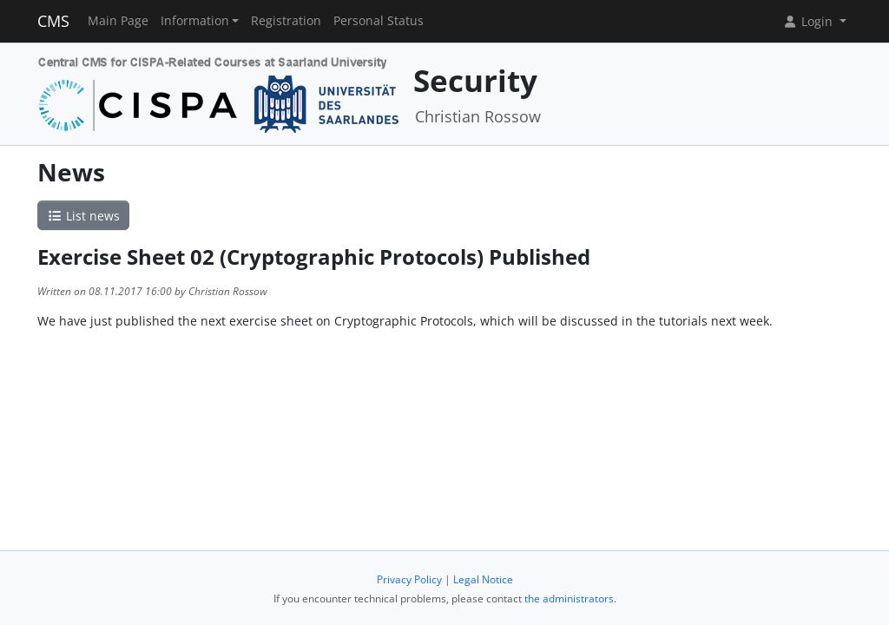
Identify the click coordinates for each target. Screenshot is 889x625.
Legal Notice (483, 579)
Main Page (118, 21)
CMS (53, 20)
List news (83, 215)
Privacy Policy (409, 579)
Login (809, 21)
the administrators (569, 598)
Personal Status (378, 21)
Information (195, 21)
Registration (286, 21)
